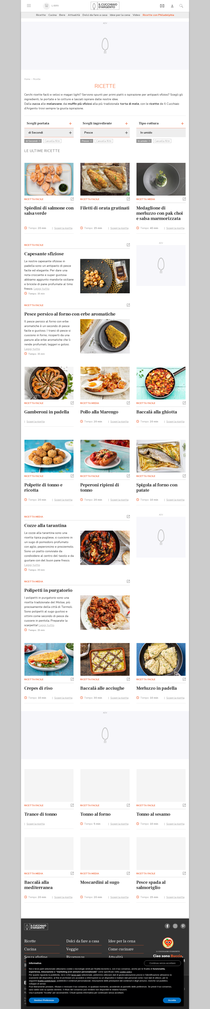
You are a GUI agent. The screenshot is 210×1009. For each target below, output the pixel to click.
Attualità (74, 15)
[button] (72, 199)
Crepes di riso (38, 688)
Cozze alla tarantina (45, 525)
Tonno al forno (95, 814)
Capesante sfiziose (44, 254)
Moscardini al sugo (99, 882)
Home (27, 79)
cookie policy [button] (126, 972)
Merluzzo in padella (156, 688)
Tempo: (37, 228)
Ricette (41, 15)
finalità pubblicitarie (47, 981)
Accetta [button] (172, 1000)
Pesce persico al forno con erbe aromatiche (70, 314)
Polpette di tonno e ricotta (43, 487)
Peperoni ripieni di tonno (99, 487)
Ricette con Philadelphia (158, 15)
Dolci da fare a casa (95, 15)
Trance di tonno (40, 814)
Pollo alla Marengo (99, 412)
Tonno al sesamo (153, 814)
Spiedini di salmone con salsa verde (49, 210)
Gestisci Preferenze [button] (44, 1000)
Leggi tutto (41, 289)
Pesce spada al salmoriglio (151, 885)
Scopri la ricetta (63, 228)
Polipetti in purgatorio (48, 590)
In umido (144, 141)
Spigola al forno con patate (157, 487)
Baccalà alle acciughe (102, 688)
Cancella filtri (52, 141)
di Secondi (33, 141)
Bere (62, 15)
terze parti (76, 975)
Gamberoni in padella (46, 412)
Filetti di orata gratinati (104, 208)
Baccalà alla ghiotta (156, 412)
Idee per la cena (120, 15)
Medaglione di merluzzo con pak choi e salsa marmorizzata (159, 213)
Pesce (87, 141)
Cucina (52, 15)
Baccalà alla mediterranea (38, 885)
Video (136, 15)
